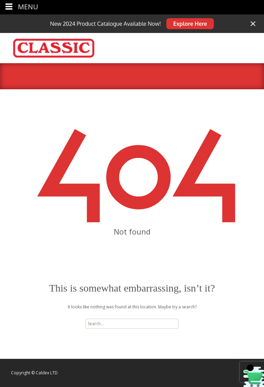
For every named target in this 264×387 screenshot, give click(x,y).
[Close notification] (253, 24)
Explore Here (190, 23)
